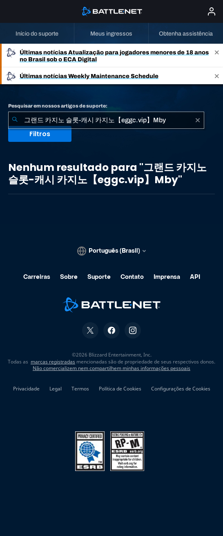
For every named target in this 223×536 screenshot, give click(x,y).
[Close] (217, 55)
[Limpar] (197, 120)
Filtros (39, 134)
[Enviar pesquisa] (14, 120)
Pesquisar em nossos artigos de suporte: (57, 106)
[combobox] (106, 120)
